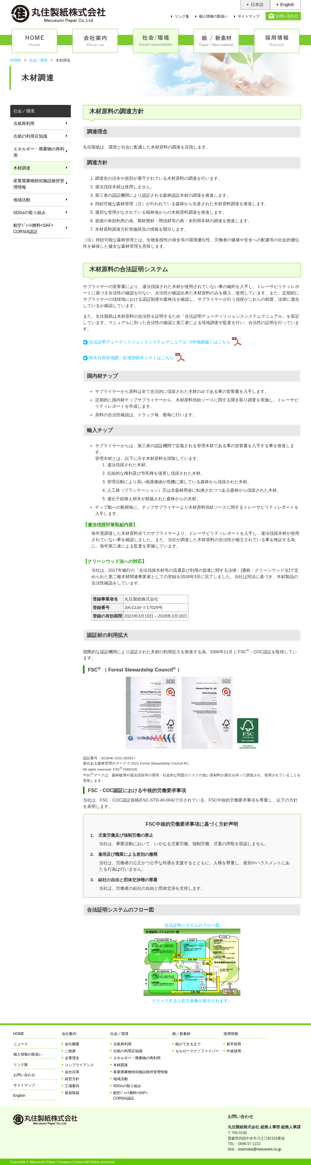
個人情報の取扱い (213, 16)
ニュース (20, 1044)
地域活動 (21, 199)
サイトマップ (249, 16)
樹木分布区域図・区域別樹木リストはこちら (131, 357)
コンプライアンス (79, 1065)
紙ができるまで (188, 1044)
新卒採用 (234, 1044)
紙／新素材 (181, 1034)
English (287, 4)
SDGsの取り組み (29, 212)
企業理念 (72, 1058)
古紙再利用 (24, 123)
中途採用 (234, 1051)
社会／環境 (38, 60)
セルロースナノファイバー (197, 1051)
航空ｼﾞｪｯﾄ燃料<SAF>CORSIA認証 (33, 228)
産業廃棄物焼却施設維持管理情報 (38, 183)
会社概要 (72, 1044)
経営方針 (72, 1079)
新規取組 (72, 1093)
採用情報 (230, 1034)
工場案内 (72, 1086)
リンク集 (182, 16)
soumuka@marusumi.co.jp (259, 1149)
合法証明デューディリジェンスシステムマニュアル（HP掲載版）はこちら (159, 342)
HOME (15, 60)
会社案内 (69, 1034)
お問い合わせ (287, 16)
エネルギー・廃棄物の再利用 (38, 152)
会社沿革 (72, 1072)
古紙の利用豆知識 (30, 136)
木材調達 (21, 168)
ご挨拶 (70, 1051)
